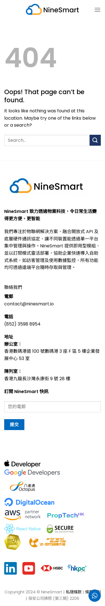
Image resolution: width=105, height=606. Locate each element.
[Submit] (95, 140)
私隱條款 (73, 592)
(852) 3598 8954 (22, 324)
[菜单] (97, 10)
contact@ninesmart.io (29, 304)
